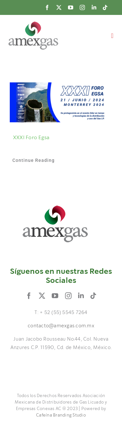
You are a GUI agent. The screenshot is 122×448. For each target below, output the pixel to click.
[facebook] (47, 7)
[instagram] (82, 7)
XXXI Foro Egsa (31, 137)
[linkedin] (94, 7)
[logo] (33, 23)
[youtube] (70, 7)
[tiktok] (105, 7)
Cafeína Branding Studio (61, 415)
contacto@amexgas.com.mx (61, 326)
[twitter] (58, 7)
